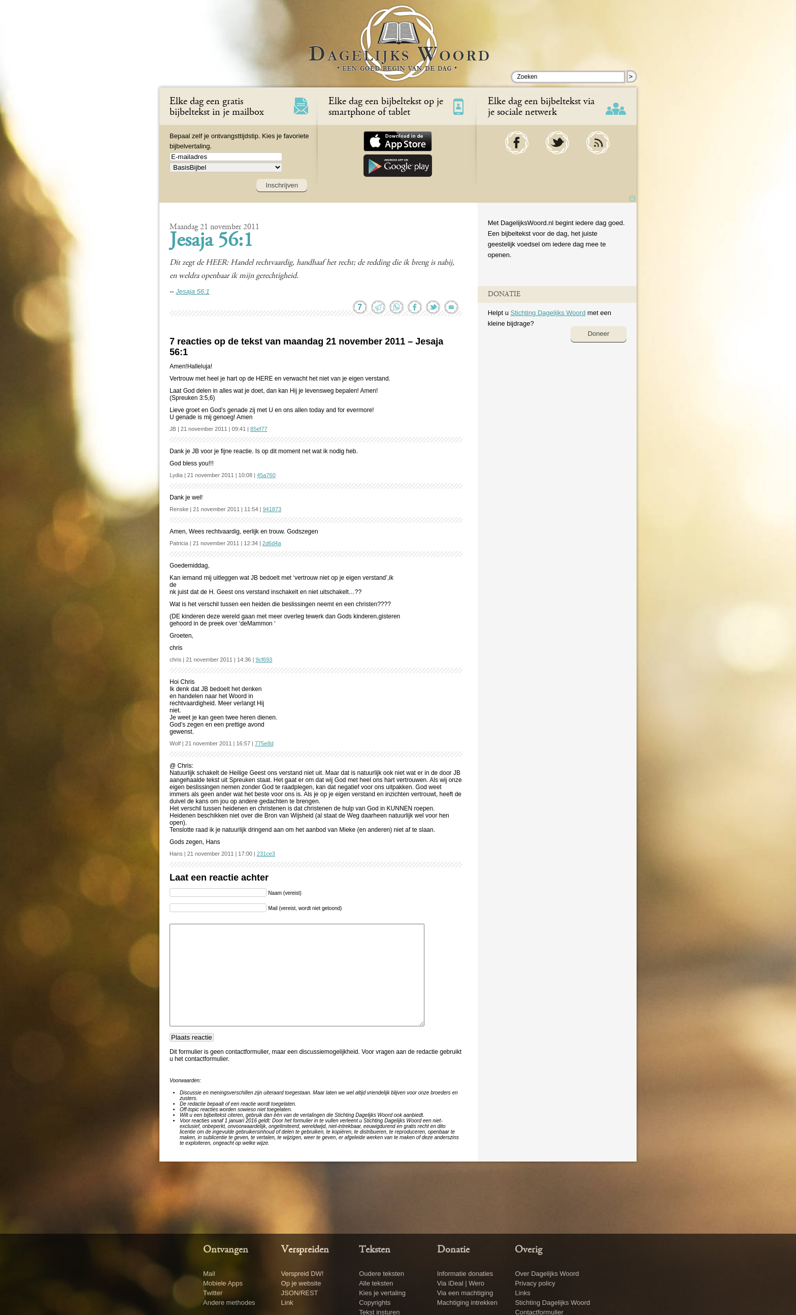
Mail (209, 1273)
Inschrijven (282, 185)
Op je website (301, 1283)
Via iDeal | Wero (460, 1283)
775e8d (264, 743)
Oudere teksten (381, 1273)
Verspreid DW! (302, 1273)
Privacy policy (535, 1283)
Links (522, 1293)
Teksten (374, 1250)
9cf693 (263, 659)
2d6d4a (271, 543)
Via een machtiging (465, 1293)
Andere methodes (229, 1302)
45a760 (266, 475)
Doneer (599, 333)
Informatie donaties (465, 1273)
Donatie (453, 1250)
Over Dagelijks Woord (547, 1273)
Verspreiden (305, 1250)
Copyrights (374, 1302)
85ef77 (259, 429)
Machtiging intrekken (467, 1302)
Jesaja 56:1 (211, 241)
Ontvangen (225, 1250)
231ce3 (266, 854)
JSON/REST (299, 1293)
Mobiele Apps (223, 1283)
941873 (271, 509)
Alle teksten (376, 1283)
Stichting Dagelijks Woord (547, 313)
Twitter (212, 1293)
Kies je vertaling (382, 1293)
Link (287, 1302)
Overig (528, 1250)
